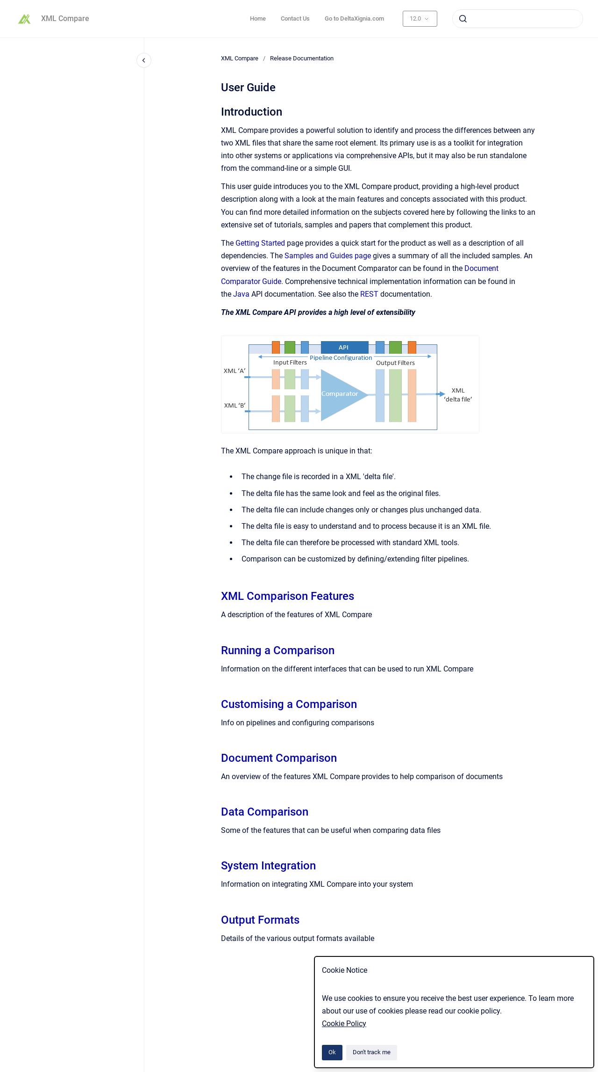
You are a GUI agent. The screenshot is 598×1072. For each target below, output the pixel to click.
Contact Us (295, 18)
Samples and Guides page (328, 255)
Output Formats (260, 919)
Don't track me (372, 1052)
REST (369, 294)
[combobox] (518, 19)
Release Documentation (302, 58)
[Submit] (463, 18)
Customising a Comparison (289, 704)
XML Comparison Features (287, 596)
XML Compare (65, 18)
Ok (332, 1052)
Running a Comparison (278, 650)
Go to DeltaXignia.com (354, 18)
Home (258, 18)
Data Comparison (264, 811)
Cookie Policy (344, 1023)
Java (241, 294)
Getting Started (261, 243)
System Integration (268, 865)
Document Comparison (279, 758)
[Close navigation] (143, 60)
